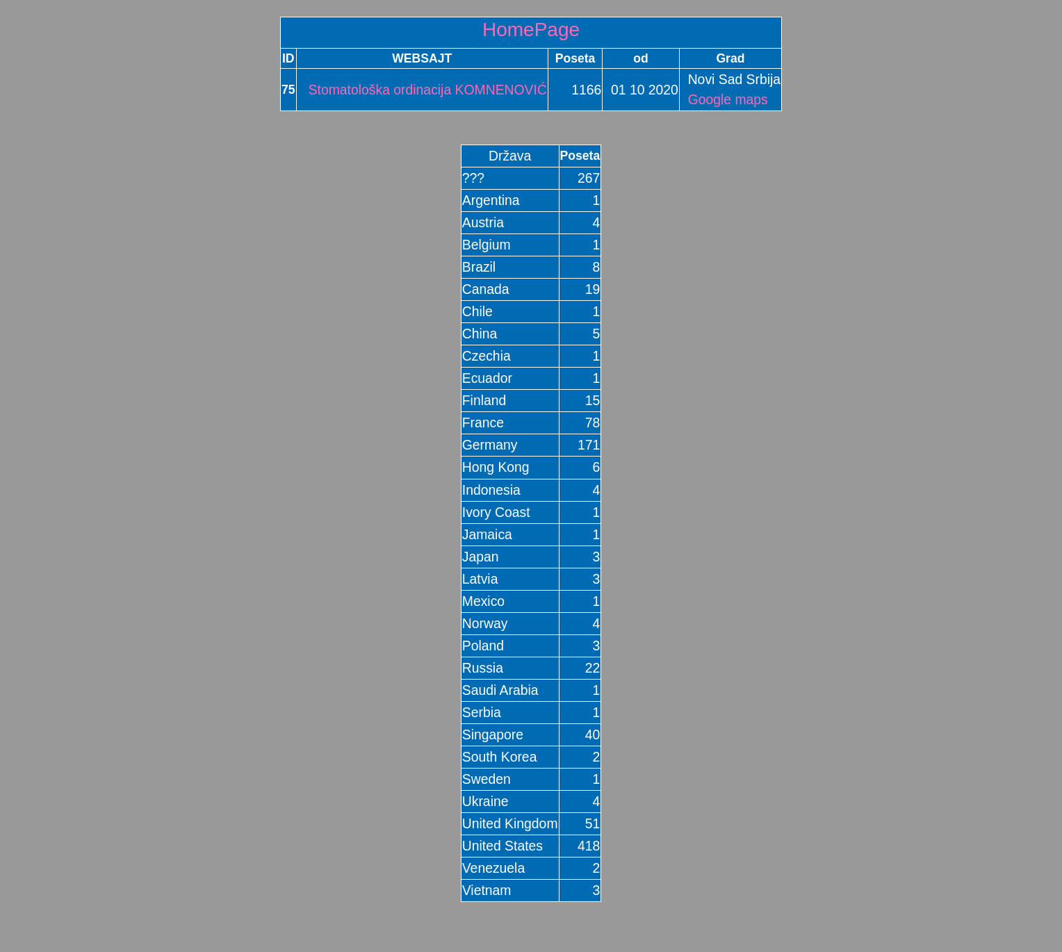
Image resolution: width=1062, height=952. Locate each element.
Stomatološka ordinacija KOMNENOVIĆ (422, 89)
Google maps (728, 99)
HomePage (531, 29)
